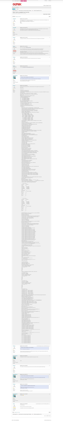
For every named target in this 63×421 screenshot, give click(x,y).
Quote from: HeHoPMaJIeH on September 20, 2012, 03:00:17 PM (28, 385)
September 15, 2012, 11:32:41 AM (23, 46)
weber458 (14, 27)
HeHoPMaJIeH (15, 75)
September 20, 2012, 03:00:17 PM (23, 374)
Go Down (14, 16)
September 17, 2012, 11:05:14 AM (23, 75)
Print (49, 16)
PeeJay (14, 37)
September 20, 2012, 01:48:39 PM (23, 365)
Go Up (13, 412)
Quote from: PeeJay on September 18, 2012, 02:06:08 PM (27, 347)
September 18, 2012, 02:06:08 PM (23, 85)
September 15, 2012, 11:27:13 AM (23, 37)
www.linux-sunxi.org (28, 47)
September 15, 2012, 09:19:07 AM (23, 27)
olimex (14, 46)
